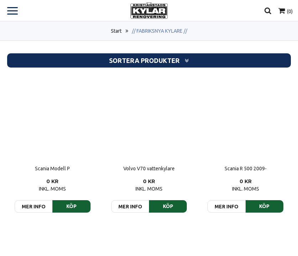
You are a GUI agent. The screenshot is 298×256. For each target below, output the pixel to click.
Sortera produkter (149, 61)
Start (116, 31)
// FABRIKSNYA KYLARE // (159, 31)
